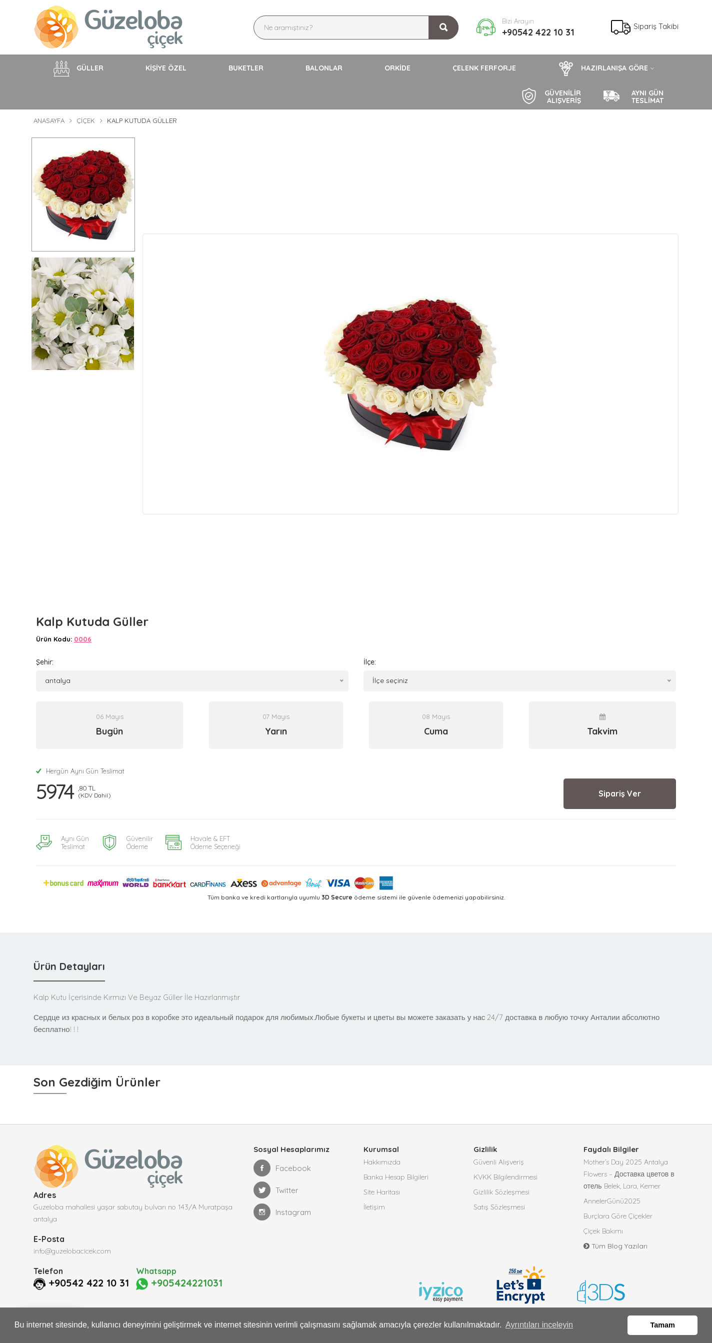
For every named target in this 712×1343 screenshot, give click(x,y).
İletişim (374, 1207)
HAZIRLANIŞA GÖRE (603, 68)
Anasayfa (49, 120)
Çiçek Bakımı (603, 1231)
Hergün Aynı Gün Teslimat (80, 771)
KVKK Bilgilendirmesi (506, 1177)
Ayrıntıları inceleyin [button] (539, 1324)
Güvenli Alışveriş (499, 1162)
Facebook (282, 1168)
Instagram (282, 1212)
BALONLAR (324, 68)
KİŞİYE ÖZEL (166, 68)
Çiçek (85, 120)
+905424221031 (179, 1283)
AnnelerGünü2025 (612, 1201)
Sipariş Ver (619, 793)
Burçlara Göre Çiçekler (618, 1216)
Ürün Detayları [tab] (69, 966)
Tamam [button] (662, 1325)
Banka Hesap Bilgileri (396, 1177)
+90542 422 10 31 (538, 32)
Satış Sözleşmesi (499, 1207)
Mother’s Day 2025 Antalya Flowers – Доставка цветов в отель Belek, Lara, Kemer (629, 1174)
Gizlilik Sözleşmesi (502, 1192)
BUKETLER (246, 68)
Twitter (276, 1190)
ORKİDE (397, 68)
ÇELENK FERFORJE (484, 68)
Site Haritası (382, 1192)
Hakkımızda (382, 1162)
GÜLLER (79, 68)
